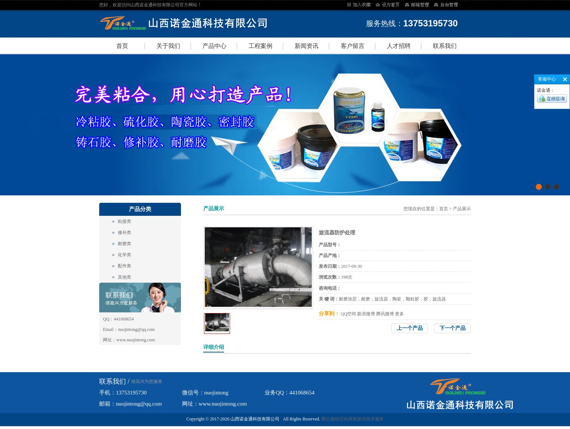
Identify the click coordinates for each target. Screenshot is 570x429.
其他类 (124, 277)
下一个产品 (453, 328)
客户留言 (353, 46)
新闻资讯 (306, 46)
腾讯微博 (385, 313)
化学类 (124, 254)
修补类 (124, 232)
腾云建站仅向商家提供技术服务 (352, 419)
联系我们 (445, 46)
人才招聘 (399, 46)
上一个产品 (410, 328)
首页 (122, 46)
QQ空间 (348, 313)
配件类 (124, 266)
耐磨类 (124, 243)
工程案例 (260, 46)
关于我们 (168, 46)
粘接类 (124, 221)
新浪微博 (366, 313)
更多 (399, 313)
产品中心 (214, 46)
